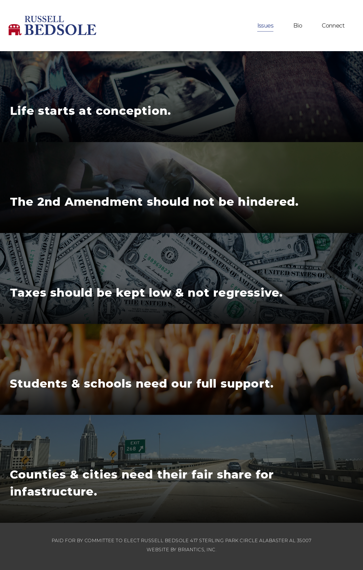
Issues (265, 25)
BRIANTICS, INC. (197, 549)
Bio (297, 25)
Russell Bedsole (52, 25)
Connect (333, 25)
